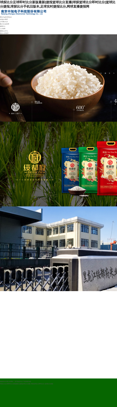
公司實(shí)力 (4, 21)
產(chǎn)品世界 (4, 24)
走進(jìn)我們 (4, 19)
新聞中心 (2, 26)
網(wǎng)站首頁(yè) (6, 17)
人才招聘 (2, 28)
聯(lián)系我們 (4, 33)
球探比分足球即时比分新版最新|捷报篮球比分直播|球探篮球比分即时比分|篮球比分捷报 (26, 384)
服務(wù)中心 (4, 31)
